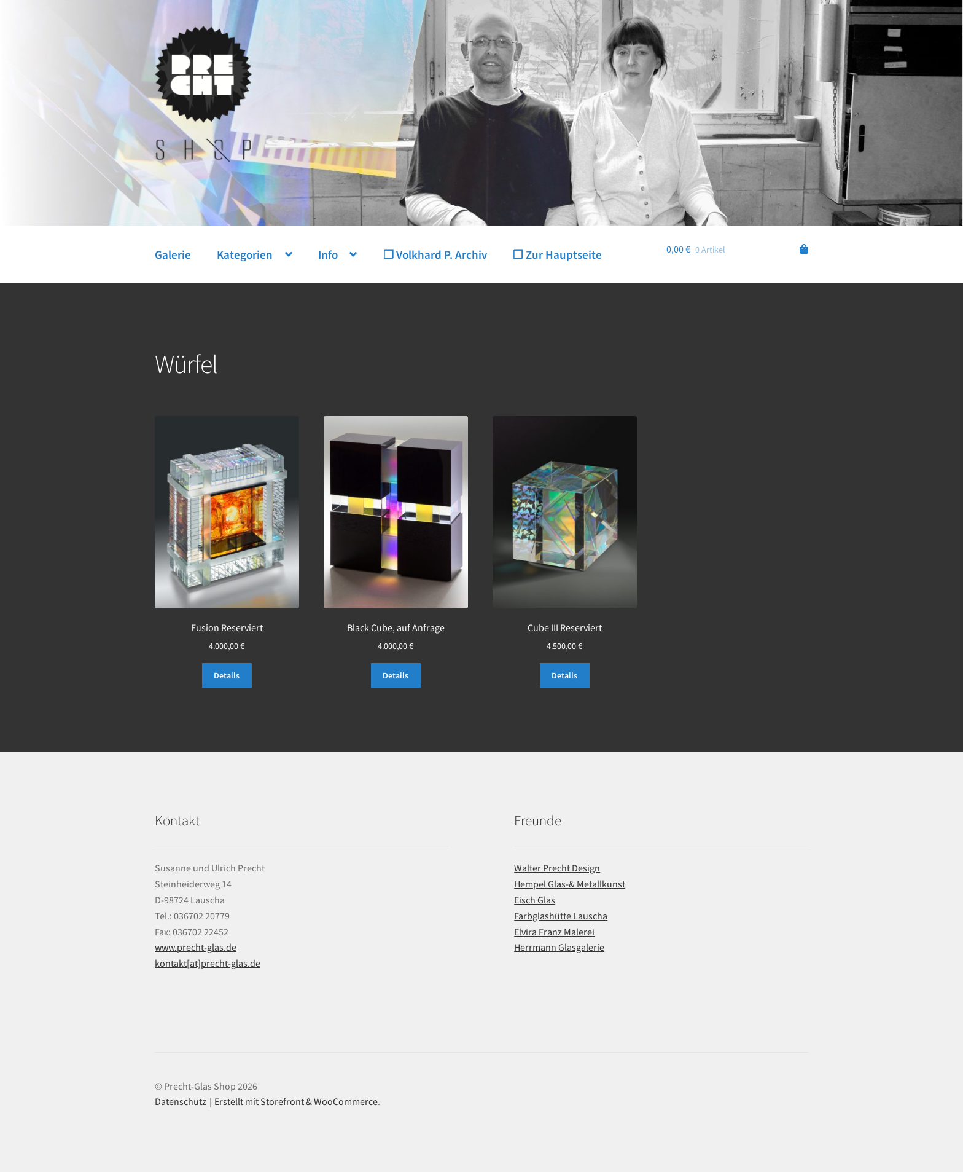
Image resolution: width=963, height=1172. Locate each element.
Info (328, 254)
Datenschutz (180, 1101)
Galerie (173, 254)
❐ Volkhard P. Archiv (435, 254)
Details (227, 675)
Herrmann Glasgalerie (559, 947)
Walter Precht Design (557, 868)
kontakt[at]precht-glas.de (207, 963)
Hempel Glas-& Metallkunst (569, 884)
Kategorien (245, 254)
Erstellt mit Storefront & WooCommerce (296, 1101)
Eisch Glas (534, 900)
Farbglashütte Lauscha (560, 916)
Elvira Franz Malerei (554, 932)
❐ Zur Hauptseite (557, 254)
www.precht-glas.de (195, 947)
